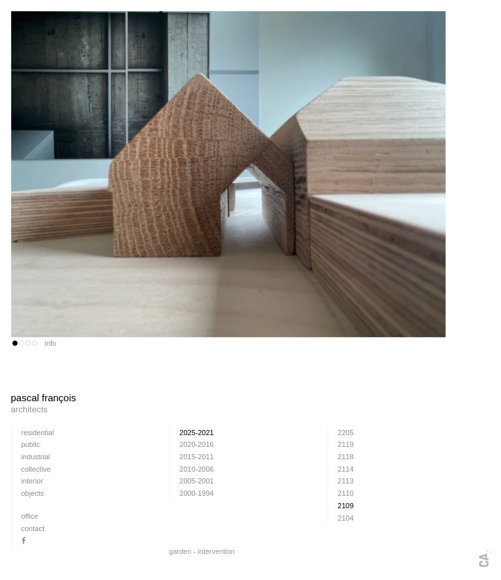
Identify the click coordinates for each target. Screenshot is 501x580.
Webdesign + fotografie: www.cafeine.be (483, 558)
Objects (33, 493)
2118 (346, 457)
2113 (346, 481)
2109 (346, 506)
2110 (346, 493)
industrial (36, 457)
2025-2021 (196, 432)
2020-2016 (196, 444)
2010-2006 (196, 469)
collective (36, 469)
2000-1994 (196, 493)
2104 (346, 518)
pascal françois (229, 404)
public (31, 444)
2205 (346, 432)
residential (38, 432)
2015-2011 (196, 457)
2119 (346, 444)
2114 (346, 469)
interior (33, 481)
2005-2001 (196, 481)
